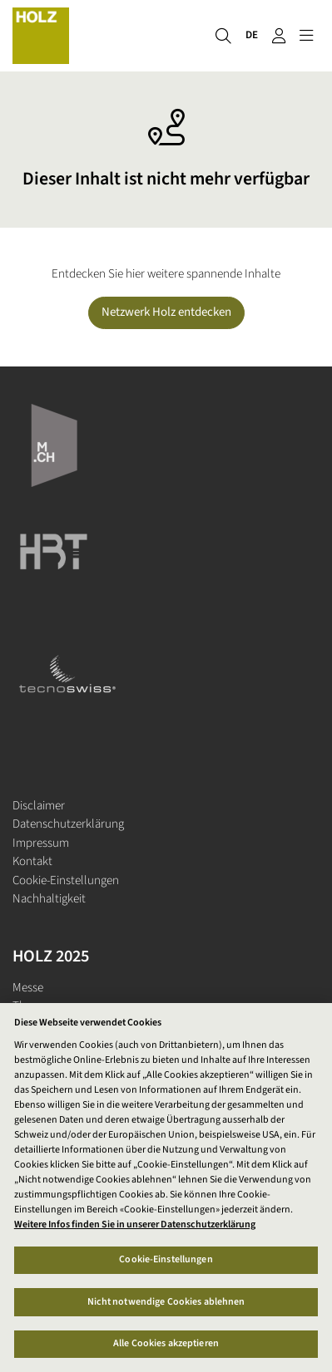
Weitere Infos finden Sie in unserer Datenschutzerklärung (134, 1224)
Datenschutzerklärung (68, 824)
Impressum (40, 843)
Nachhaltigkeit (49, 898)
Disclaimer (38, 805)
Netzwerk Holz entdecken (166, 312)
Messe (27, 987)
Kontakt (32, 861)
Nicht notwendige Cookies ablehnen (166, 1302)
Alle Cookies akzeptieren (166, 1343)
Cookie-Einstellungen (65, 880)
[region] (166, 1187)
